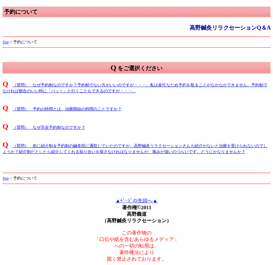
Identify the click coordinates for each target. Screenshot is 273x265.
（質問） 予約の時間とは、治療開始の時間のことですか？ (67, 109)
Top (5, 42)
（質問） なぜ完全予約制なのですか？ (48, 127)
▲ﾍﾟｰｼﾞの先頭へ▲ (136, 200)
